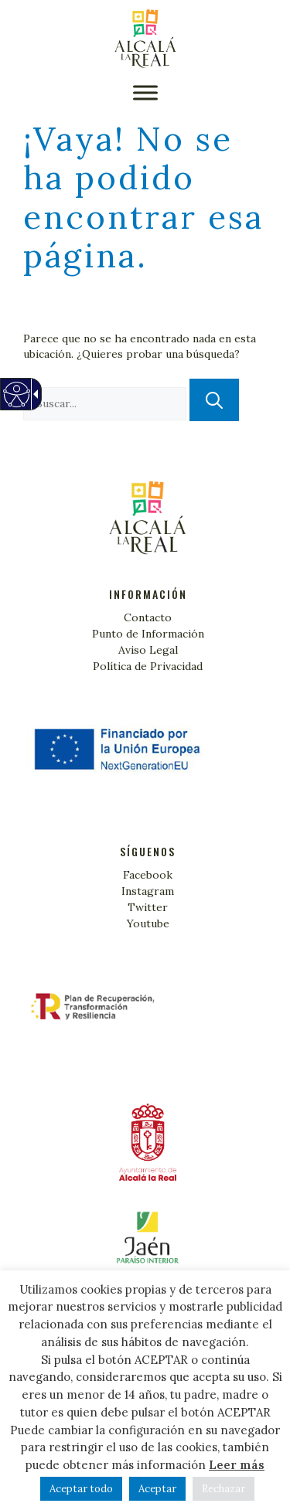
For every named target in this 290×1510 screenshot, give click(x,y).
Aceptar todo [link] (81, 1488)
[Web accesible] (16, 402)
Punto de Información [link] (148, 634)
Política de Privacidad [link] (148, 666)
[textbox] (104, 403)
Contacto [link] (148, 617)
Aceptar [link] (157, 1488)
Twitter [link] (148, 907)
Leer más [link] (236, 1464)
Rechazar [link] (223, 1488)
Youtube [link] (148, 923)
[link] (145, 1243)
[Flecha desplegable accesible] (33, 394)
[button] (145, 92)
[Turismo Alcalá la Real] (145, 38)
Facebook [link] (147, 875)
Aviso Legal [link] (148, 650)
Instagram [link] (147, 891)
